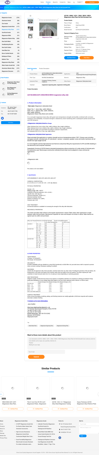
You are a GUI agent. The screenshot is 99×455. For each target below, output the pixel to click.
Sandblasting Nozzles (10, 44)
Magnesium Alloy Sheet (10, 62)
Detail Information (32, 68)
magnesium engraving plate (47, 325)
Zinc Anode (10, 23)
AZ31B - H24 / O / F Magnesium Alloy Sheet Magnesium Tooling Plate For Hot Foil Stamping (61, 403)
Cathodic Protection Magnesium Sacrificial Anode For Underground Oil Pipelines (46, 426)
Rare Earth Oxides (10, 47)
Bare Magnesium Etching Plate (11, 88)
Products (2, 426)
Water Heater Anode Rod (10, 65)
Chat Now (92, 2)
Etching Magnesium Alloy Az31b (12, 94)
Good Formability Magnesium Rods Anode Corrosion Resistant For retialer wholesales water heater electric (24, 442)
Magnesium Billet (10, 35)
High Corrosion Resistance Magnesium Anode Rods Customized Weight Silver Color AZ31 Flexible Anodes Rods (24, 434)
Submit (36, 357)
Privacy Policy (3, 438)
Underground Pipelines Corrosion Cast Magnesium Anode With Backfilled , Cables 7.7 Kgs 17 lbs (46, 442)
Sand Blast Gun (10, 50)
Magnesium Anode (10, 17)
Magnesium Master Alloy (10, 38)
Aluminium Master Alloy (10, 68)
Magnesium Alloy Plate (10, 29)
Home (1, 424)
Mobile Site (3, 435)
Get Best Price (71, 57)
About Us (2, 428)
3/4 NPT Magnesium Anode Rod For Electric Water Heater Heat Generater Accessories (24, 426)
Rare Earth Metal (10, 41)
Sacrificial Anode (10, 32)
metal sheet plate (33, 325)
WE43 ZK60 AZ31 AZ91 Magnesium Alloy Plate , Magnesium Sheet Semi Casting (11, 403)
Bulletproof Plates (10, 56)
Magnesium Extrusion (10, 71)
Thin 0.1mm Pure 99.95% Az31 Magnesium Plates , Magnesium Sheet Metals (36, 403)
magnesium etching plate (62, 325)
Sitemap (2, 433)
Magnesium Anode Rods (10, 26)
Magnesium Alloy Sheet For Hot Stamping (13, 82)
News (1, 431)
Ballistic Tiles (10, 59)
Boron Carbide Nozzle (10, 53)
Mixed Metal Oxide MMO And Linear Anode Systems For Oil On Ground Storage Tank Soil (46, 434)
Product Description (44, 68)
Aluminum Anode (10, 20)
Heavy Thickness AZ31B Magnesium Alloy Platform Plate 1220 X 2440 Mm (86, 403)
